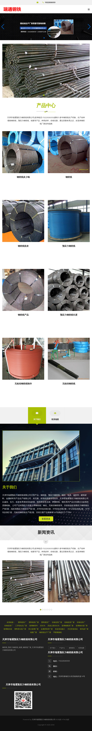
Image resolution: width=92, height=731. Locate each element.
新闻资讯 (46, 532)
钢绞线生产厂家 (45, 632)
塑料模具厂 (22, 622)
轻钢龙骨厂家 (57, 622)
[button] (89, 26)
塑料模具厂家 (34, 622)
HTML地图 (65, 719)
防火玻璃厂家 (34, 629)
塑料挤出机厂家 (20, 629)
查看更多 (46, 518)
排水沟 (42, 625)
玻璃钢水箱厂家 (82, 625)
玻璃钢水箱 (8, 629)
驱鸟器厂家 (84, 629)
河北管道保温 (73, 629)
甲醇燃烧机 (57, 632)
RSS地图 (58, 719)
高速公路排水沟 (53, 625)
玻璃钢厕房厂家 (67, 625)
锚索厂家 (33, 632)
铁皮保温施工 (60, 629)
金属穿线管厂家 (47, 629)
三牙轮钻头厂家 (21, 625)
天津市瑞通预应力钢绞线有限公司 (19, 639)
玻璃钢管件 (33, 625)
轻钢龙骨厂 (81, 622)
